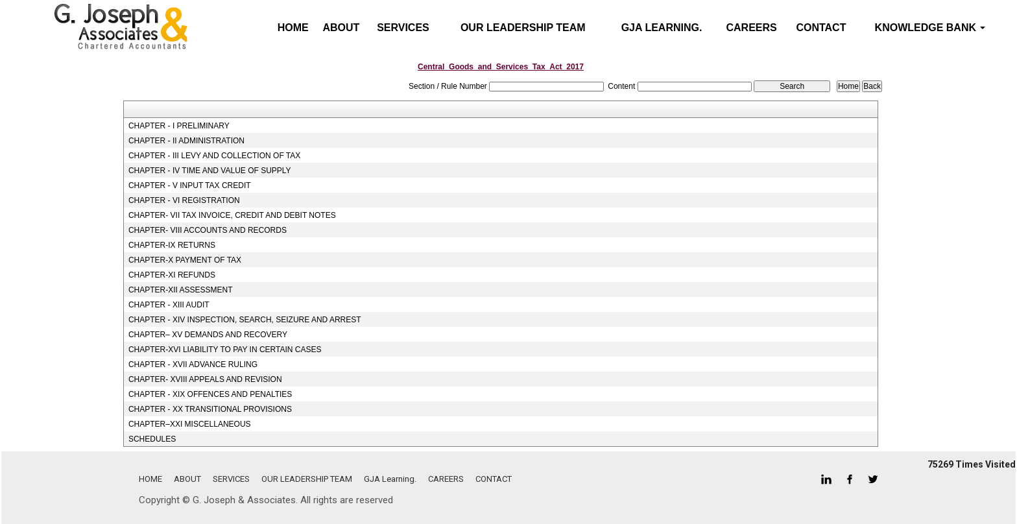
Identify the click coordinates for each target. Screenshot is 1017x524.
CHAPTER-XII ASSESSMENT (180, 289)
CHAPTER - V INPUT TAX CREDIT (189, 185)
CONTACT (821, 27)
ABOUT (340, 27)
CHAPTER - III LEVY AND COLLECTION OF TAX (214, 155)
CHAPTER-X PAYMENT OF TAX (184, 260)
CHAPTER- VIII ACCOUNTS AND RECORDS (207, 230)
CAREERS (751, 27)
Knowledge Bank (930, 27)
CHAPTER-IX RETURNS (171, 245)
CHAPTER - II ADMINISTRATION (186, 140)
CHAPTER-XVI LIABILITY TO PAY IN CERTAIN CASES (225, 349)
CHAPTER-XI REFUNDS (171, 275)
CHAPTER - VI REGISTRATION (184, 200)
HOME (150, 479)
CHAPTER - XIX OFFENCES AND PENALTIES (210, 394)
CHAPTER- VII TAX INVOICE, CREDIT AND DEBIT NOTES (232, 215)
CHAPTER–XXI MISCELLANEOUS (189, 424)
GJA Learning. (661, 27)
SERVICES (403, 27)
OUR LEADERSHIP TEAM (523, 27)
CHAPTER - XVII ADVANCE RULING (192, 364)
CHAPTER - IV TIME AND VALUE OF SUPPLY (209, 170)
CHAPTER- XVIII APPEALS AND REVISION (205, 379)
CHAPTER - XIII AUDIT (168, 304)
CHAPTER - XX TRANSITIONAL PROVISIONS (210, 409)
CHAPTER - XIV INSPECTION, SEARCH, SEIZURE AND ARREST (244, 319)
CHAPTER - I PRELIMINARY (179, 125)
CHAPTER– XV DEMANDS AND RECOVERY (207, 334)
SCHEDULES (152, 439)
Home (293, 27)
